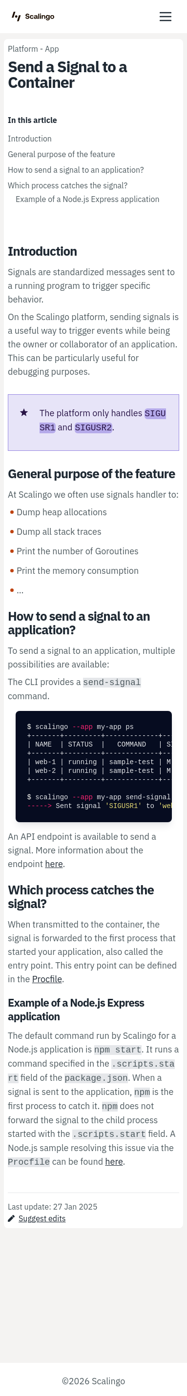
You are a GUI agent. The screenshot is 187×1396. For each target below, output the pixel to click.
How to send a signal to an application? (76, 170)
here (53, 864)
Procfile (47, 979)
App (52, 49)
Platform (23, 49)
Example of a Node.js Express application (88, 199)
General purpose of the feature (61, 154)
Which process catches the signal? (67, 185)
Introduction (30, 138)
